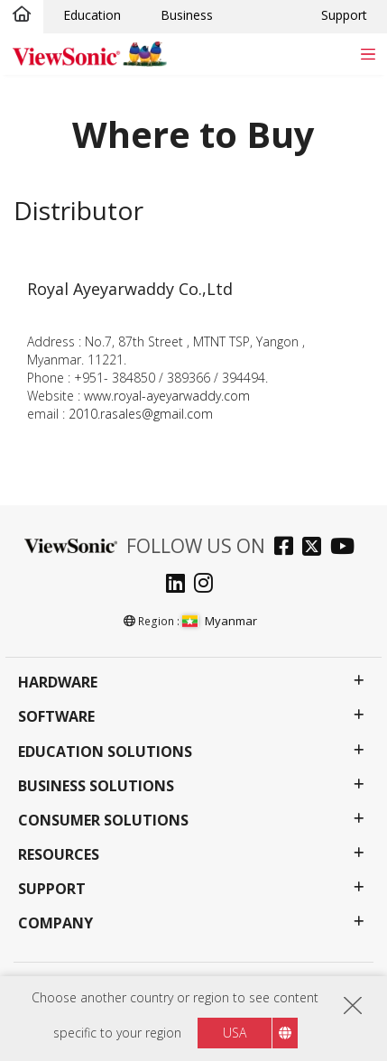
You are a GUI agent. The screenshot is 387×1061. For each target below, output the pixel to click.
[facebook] (288, 548)
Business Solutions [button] (96, 786)
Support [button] (52, 889)
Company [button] (55, 923)
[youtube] (347, 548)
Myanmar (219, 621)
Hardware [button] (57, 682)
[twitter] (316, 548)
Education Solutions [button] (105, 752)
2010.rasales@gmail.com (141, 413)
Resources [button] (58, 854)
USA (234, 1032)
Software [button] (56, 716)
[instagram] (208, 585)
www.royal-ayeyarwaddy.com (167, 395)
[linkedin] (180, 585)
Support (344, 14)
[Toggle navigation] (367, 54)
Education (92, 14)
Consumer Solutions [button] (103, 820)
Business (187, 14)
